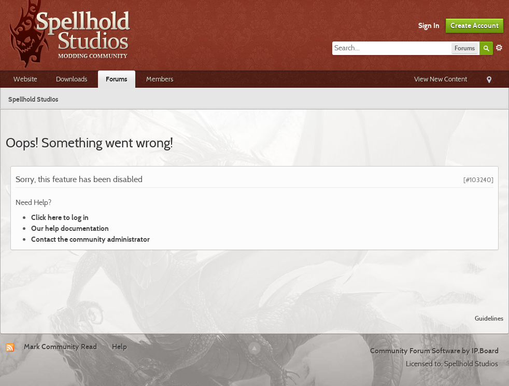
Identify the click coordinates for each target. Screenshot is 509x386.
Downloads (71, 79)
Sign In (429, 25)
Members (159, 79)
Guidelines (489, 318)
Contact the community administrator (90, 239)
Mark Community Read (60, 346)
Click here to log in (60, 217)
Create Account (474, 25)
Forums (117, 79)
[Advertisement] (254, 278)
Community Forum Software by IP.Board (434, 350)
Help (119, 346)
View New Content (440, 79)
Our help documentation (70, 228)
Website (25, 79)
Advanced (499, 48)
